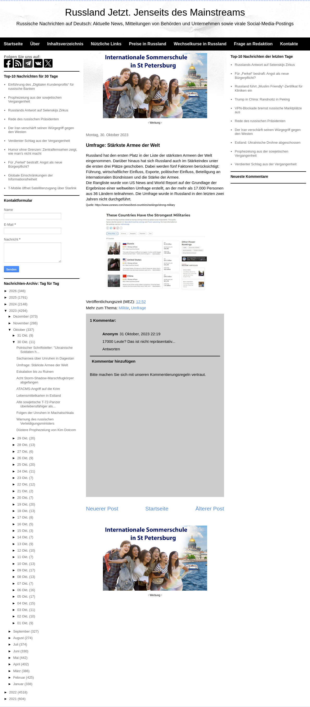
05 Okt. (23, 596)
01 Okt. (23, 623)
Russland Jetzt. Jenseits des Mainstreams (155, 12)
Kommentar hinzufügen (114, 361)
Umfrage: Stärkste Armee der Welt (42, 365)
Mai (16, 658)
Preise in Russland (147, 44)
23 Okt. (23, 478)
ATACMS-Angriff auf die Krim (38, 389)
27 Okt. (23, 451)
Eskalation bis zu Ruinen (34, 372)
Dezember (21, 316)
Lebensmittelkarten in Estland (38, 395)
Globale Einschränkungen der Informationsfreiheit (30, 177)
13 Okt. (23, 544)
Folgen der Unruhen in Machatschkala (45, 413)
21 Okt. (23, 491)
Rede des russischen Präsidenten (33, 119)
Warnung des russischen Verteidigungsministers (35, 421)
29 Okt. (23, 438)
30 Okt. (23, 342)
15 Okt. (23, 531)
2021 (13, 699)
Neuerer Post (102, 509)
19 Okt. (23, 504)
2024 (13, 304)
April (17, 664)
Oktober (19, 330)
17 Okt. (23, 517)
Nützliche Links (106, 44)
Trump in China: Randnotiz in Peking (262, 99)
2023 (13, 311)
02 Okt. (23, 616)
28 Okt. (23, 445)
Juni (16, 651)
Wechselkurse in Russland (200, 44)
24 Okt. (23, 471)
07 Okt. (23, 583)
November (21, 323)
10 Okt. (23, 564)
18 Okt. (23, 511)
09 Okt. (23, 570)
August (19, 638)
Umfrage (138, 308)
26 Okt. (23, 458)
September (22, 631)
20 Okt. (23, 498)
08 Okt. (23, 577)
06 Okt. (23, 590)
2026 (13, 291)
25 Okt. (23, 464)
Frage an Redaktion (253, 44)
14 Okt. (23, 537)
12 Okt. (23, 550)
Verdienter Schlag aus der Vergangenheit (39, 141)
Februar (19, 677)
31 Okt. (23, 335)
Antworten (111, 349)
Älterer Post (209, 509)
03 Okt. (23, 610)
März (17, 671)
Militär (124, 308)
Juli (16, 644)
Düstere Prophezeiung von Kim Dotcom (46, 430)
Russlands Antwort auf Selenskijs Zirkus (38, 110)
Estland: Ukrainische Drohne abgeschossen (267, 142)
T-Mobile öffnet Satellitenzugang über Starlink (42, 188)
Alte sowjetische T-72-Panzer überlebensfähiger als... (38, 404)
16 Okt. (23, 524)
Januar (18, 684)
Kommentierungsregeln (170, 374)
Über (35, 44)
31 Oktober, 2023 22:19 (140, 334)
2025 (13, 297)
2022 (13, 692)
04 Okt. (23, 603)
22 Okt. (23, 484)
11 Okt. (23, 557)
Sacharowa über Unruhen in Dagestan (45, 358)
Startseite (13, 44)
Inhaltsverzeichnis (65, 44)
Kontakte (289, 44)
